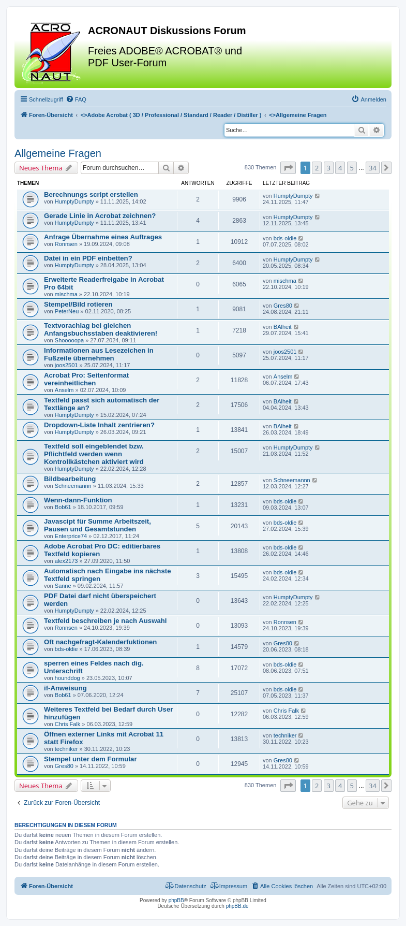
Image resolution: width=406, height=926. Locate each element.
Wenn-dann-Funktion (78, 500)
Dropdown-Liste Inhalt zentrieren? (99, 425)
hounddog (67, 678)
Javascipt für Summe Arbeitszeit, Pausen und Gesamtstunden (97, 525)
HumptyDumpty (74, 201)
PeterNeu (67, 311)
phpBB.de (237, 906)
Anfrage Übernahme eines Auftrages (103, 237)
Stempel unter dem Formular (90, 759)
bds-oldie (285, 238)
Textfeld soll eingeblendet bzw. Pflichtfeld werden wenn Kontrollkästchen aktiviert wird (94, 454)
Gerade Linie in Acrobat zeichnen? (100, 216)
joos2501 (66, 365)
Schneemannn (73, 486)
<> (171, 115)
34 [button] (373, 167)
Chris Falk (68, 724)
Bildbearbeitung (70, 479)
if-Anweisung (65, 688)
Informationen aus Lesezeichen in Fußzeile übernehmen (99, 354)
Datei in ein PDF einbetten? (88, 258)
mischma (66, 294)
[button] (288, 168)
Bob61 (63, 507)
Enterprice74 (71, 536)
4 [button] (340, 167)
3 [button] (328, 167)
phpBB (176, 900)
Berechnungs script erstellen (91, 194)
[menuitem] (76, 99)
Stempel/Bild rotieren (78, 304)
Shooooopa (69, 340)
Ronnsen (66, 244)
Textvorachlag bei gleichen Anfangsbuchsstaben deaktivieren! (100, 329)
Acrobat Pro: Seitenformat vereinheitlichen (86, 379)
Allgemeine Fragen (57, 153)
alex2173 (66, 561)
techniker (66, 749)
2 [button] (317, 167)
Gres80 (283, 305)
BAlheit (283, 327)
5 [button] (352, 167)
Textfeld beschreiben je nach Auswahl (105, 621)
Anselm (64, 390)
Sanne (63, 586)
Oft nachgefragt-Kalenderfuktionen (100, 642)
